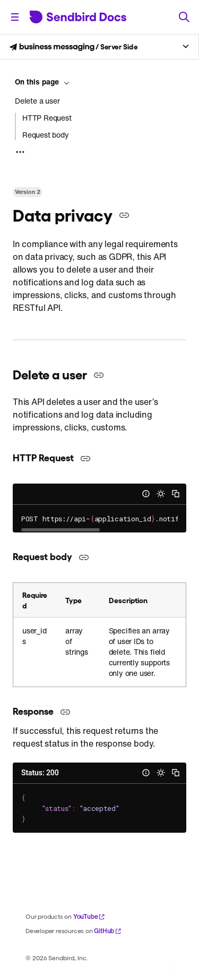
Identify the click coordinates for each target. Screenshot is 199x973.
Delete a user (37, 101)
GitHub (108, 930)
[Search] (184, 17)
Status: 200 (40, 772)
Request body (45, 134)
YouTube (89, 916)
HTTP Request (47, 118)
